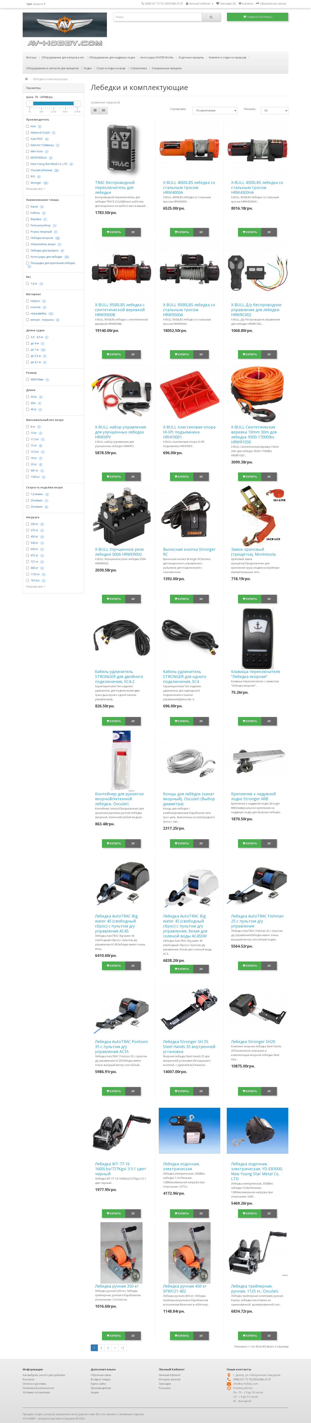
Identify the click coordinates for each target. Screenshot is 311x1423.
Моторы (31, 57)
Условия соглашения (36, 1392)
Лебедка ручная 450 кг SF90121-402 (184, 1288)
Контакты (29, 1379)
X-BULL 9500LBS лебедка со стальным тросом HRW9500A (189, 309)
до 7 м (35, 349)
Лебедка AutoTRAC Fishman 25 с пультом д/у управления (257, 921)
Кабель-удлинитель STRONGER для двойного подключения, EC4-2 (119, 676)
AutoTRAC (37, 139)
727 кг (34, 561)
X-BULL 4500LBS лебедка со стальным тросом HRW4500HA (257, 187)
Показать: (249, 109)
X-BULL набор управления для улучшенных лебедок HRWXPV (120, 431)
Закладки (165, 1384)
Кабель (35, 213)
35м (33, 403)
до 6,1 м (36, 362)
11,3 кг (35, 439)
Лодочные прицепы (191, 57)
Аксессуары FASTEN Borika (156, 57)
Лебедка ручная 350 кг (116, 1286)
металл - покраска (42, 320)
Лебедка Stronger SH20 (253, 1041)
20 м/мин (37, 500)
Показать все (35, 189)
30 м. (34, 397)
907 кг (34, 470)
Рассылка (165, 1388)
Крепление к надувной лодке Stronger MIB (253, 796)
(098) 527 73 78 (242, 1379)
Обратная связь (101, 1375)
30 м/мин (37, 507)
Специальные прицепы (167, 68)
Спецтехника (138, 68)
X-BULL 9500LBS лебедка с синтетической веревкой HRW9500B (120, 309)
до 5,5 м (36, 356)
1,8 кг (34, 283)
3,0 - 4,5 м (37, 337)
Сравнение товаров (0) (105, 102)
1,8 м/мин (37, 494)
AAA (33, 126)
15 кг (34, 445)
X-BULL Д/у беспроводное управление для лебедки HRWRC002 (256, 309)
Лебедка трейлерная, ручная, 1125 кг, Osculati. (255, 1288)
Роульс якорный (41, 232)
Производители (101, 1388)
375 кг (34, 530)
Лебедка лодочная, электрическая (181, 1166)
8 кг (33, 426)
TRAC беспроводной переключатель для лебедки (115, 187)
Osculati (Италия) (41, 170)
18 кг (34, 458)
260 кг (34, 524)
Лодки (88, 68)
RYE (33, 177)
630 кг (34, 549)
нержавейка (38, 313)
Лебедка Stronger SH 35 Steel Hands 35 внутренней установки (189, 1046)
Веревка (36, 219)
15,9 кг (35, 452)
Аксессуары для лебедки (46, 257)
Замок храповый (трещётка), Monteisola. (253, 552)
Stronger (36, 183)
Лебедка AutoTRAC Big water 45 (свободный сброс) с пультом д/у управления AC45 (116, 923)
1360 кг (35, 477)
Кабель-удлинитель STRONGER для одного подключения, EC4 (184, 676)
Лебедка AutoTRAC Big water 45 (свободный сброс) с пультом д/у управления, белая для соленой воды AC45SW (185, 925)
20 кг (34, 464)
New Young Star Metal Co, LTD (49, 164)
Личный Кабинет (170, 1375)
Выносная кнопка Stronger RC (189, 552)
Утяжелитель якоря (43, 244)
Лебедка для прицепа (44, 251)
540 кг (34, 543)
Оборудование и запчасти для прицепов (52, 68)
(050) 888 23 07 (261, 1379)
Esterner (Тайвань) (42, 145)
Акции (95, 1392)
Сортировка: (178, 109)
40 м (33, 409)
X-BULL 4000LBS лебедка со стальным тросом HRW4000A (189, 187)
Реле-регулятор (41, 225)
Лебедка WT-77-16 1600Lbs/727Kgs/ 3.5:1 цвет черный (120, 1168)
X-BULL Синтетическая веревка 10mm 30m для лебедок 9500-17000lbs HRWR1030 (254, 434)
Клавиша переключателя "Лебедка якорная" (255, 674)
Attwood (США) (40, 133)
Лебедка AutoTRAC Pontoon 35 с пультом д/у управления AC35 (121, 1046)
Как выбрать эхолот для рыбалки (44, 1375)
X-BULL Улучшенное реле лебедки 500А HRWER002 (119, 552)
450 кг (34, 536)
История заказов (169, 1379)
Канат (34, 207)
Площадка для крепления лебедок (53, 263)
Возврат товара (101, 1379)
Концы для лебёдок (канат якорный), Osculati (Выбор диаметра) (189, 798)
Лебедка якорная (42, 238)
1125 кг (35, 574)
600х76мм (37, 379)
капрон (35, 301)
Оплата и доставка (34, 1384)
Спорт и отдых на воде (111, 68)
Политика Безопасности (38, 1388)
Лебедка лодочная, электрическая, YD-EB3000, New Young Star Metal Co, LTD (257, 1171)
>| (122, 1348)
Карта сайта (98, 1384)
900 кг (34, 568)
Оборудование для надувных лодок (112, 57)
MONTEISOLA (39, 158)
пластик (36, 307)
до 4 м (35, 343)
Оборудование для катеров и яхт (62, 57)
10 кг (34, 433)
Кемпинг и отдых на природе (227, 57)
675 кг (34, 555)
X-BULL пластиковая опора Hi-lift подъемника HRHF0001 (189, 431)
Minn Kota (37, 151)
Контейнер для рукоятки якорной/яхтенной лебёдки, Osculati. (119, 798)
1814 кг (35, 580)
